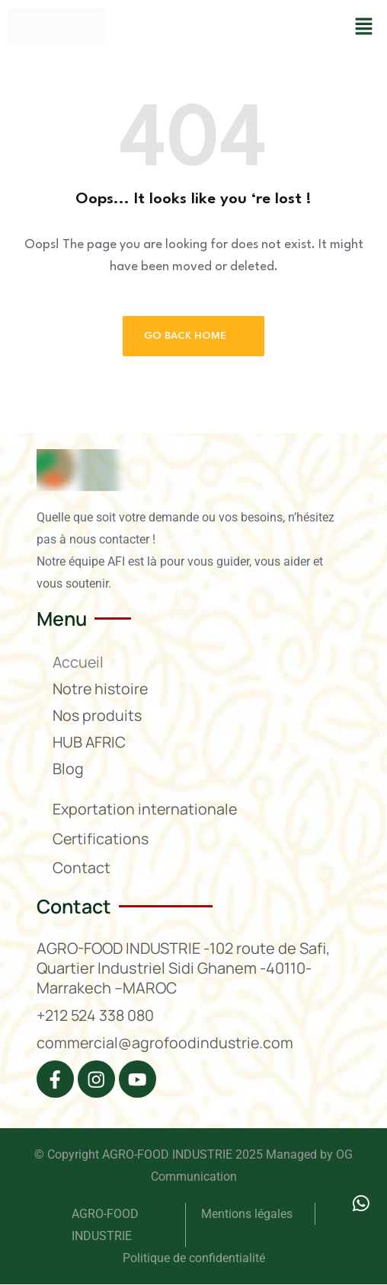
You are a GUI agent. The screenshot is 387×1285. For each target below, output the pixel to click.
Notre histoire (102, 688)
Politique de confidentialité (194, 1259)
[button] (364, 26)
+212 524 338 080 (97, 1015)
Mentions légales (248, 1214)
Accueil (79, 662)
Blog (68, 768)
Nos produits (98, 715)
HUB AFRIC (90, 742)
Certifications (101, 838)
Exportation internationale (146, 809)
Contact (81, 867)
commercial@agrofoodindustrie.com (166, 1042)
